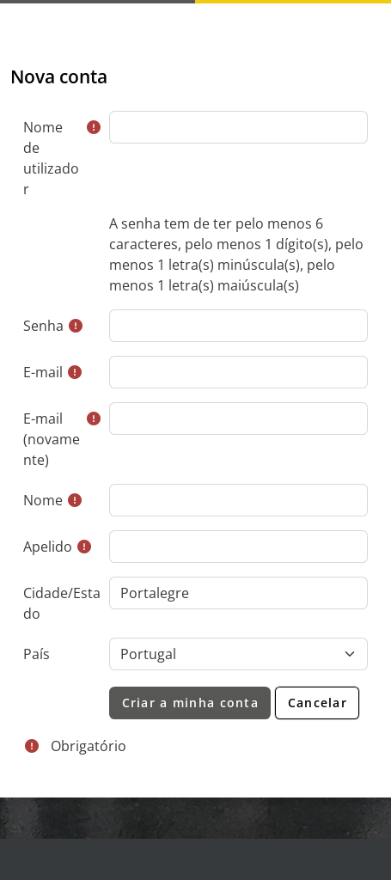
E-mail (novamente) (51, 439)
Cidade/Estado (62, 603)
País (36, 654)
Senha (43, 325)
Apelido (47, 546)
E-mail (43, 372)
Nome (43, 500)
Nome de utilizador (51, 158)
